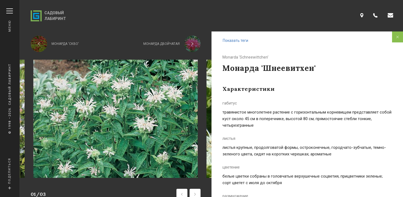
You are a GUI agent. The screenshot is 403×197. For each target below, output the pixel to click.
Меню (9, 20)
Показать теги (235, 40)
